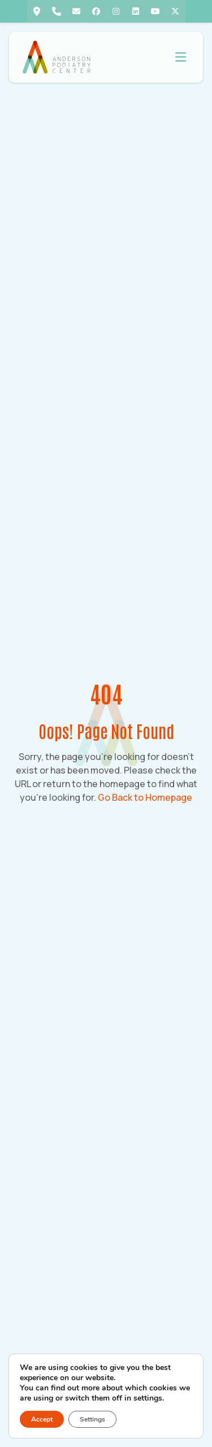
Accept (42, 1419)
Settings (92, 1419)
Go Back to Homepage (145, 797)
